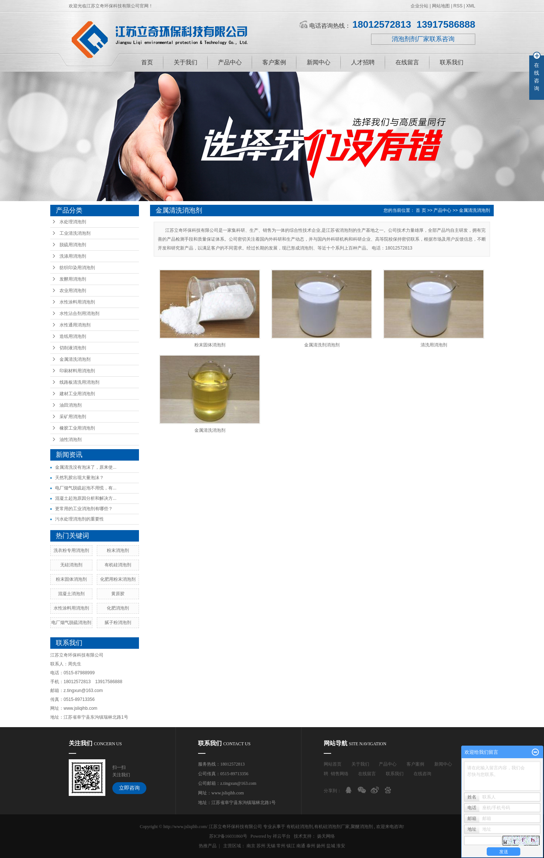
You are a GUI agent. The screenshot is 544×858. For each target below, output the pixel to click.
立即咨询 (129, 788)
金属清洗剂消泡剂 (322, 344)
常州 (280, 845)
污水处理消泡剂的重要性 (79, 519)
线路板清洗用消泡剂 (79, 382)
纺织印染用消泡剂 (77, 267)
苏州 (260, 845)
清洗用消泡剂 (434, 344)
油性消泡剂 (70, 439)
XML (470, 6)
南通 (300, 845)
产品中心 (230, 62)
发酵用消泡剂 (72, 279)
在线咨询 (422, 773)
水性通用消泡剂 (75, 325)
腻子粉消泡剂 (118, 622)
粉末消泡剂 (118, 550)
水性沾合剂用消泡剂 (79, 313)
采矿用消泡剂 (72, 416)
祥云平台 (281, 836)
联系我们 (451, 62)
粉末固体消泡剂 (71, 579)
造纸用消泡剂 (72, 336)
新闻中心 (318, 62)
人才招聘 (363, 62)
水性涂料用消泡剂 (77, 302)
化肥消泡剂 (118, 608)
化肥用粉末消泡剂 (118, 579)
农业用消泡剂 (72, 290)
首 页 (421, 210)
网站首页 (332, 764)
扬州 (320, 845)
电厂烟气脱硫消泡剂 (71, 622)
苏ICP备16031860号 (228, 836)
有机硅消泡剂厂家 (332, 826)
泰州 (310, 845)
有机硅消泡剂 (118, 564)
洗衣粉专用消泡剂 (71, 550)
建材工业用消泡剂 (77, 393)
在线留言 (407, 62)
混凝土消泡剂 (71, 593)
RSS (458, 6)
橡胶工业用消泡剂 (77, 428)
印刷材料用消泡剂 (77, 370)
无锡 (270, 845)
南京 (250, 845)
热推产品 (208, 845)
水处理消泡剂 (72, 221)
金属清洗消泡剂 (75, 359)
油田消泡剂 (70, 405)
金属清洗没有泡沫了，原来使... (85, 467)
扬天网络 (326, 836)
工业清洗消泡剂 (75, 233)
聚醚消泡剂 (362, 826)
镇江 (290, 845)
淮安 (340, 845)
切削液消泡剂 (72, 347)
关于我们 (185, 62)
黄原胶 (118, 593)
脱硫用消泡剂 (72, 244)
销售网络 (339, 773)
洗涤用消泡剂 (72, 256)
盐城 (330, 845)
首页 (147, 62)
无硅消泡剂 (71, 564)
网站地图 (441, 6)
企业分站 (419, 6)
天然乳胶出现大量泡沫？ (79, 477)
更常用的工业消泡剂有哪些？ (84, 508)
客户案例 (274, 62)
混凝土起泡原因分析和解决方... (85, 498)
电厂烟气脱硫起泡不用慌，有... (85, 488)
